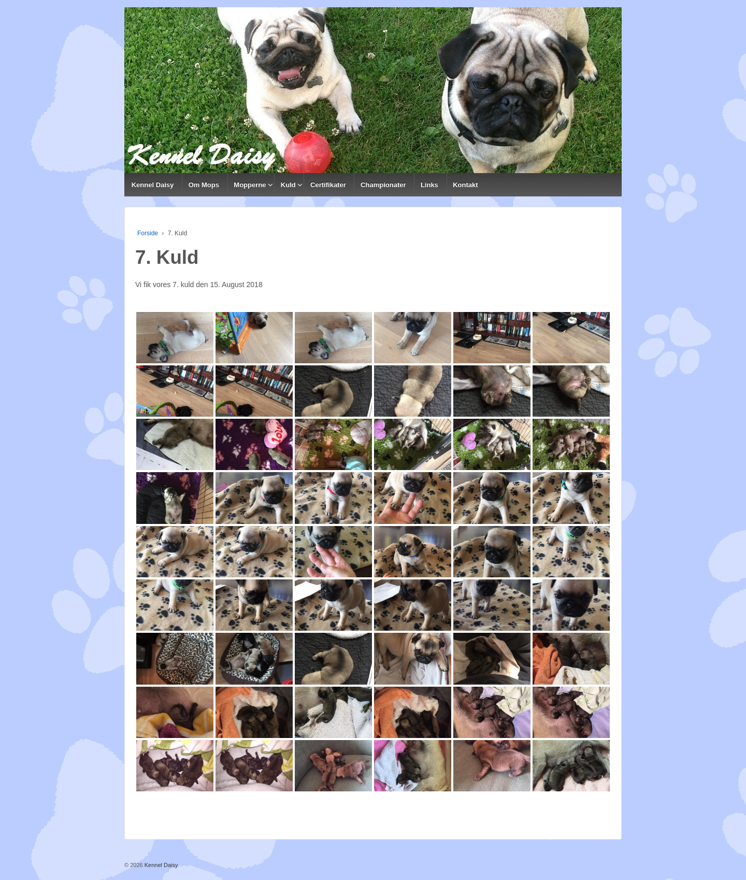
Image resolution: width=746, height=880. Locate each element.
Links (429, 185)
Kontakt (465, 185)
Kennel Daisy (153, 185)
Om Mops (204, 185)
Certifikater (328, 185)
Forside (147, 233)
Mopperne (250, 185)
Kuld (288, 185)
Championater (383, 185)
